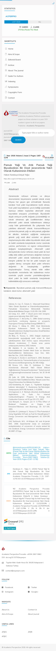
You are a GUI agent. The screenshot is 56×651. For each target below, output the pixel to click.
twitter (34, 587)
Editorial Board (14, 59)
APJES (4, 632)
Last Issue (16, 22)
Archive (11, 65)
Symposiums (13, 87)
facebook (9, 587)
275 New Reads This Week (28, 30)
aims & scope (7, 614)
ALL (39, 22)
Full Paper (11, 528)
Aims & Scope (14, 54)
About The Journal (15, 70)
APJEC (4, 636)
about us (5, 610)
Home (10, 49)
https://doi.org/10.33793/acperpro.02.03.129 (19, 179)
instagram (9, 592)
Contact (11, 98)
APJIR (30, 632)
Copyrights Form (15, 92)
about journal (33, 614)
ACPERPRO (11, 16)
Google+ (34, 592)
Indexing (11, 81)
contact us (32, 610)
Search (18, 140)
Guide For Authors (15, 76)
